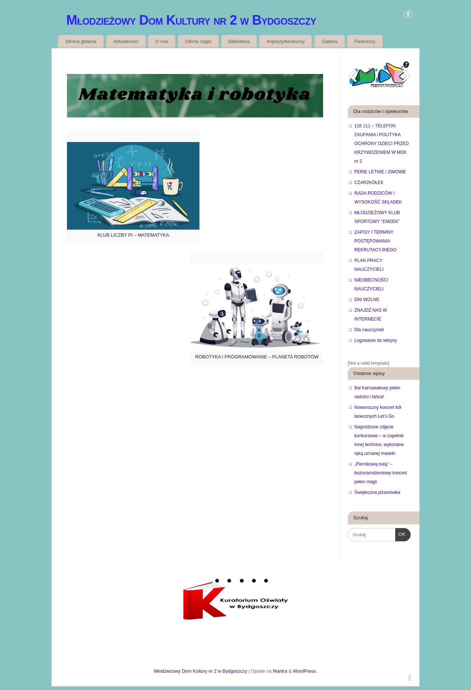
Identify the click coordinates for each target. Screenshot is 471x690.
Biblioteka (239, 41)
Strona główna (80, 41)
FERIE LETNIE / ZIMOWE (380, 171)
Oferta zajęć (198, 41)
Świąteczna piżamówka (377, 492)
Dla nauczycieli (369, 329)
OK (400, 533)
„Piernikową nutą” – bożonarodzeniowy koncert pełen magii (380, 472)
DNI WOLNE (366, 299)
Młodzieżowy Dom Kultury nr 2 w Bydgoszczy (191, 20)
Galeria (329, 41)
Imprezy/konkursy (285, 41)
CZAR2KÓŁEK (368, 182)
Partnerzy (364, 41)
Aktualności (125, 41)
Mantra (280, 671)
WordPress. (305, 671)
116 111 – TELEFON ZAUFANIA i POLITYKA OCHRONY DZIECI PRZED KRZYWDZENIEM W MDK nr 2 (381, 143)
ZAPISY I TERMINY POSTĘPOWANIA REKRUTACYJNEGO (375, 241)
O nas (161, 41)
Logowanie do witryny (375, 340)
